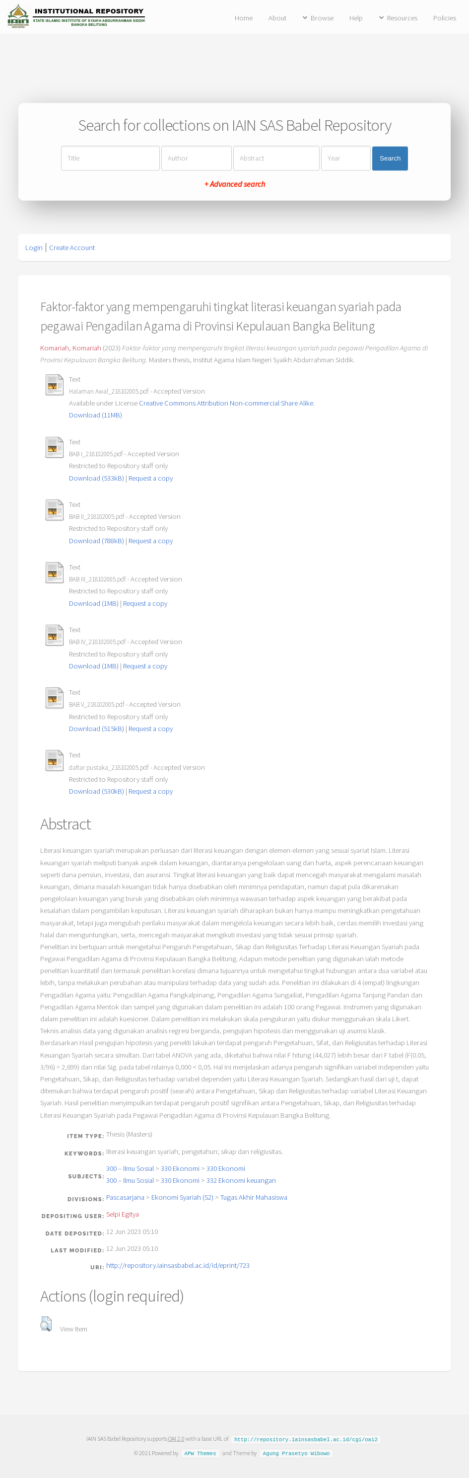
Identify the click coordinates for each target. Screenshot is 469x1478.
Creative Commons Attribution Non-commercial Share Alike (226, 403)
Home (244, 17)
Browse (322, 17)
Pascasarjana (125, 1197)
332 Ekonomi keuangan (241, 1180)
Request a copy (151, 478)
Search (390, 158)
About (277, 17)
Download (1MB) (94, 603)
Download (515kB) (96, 728)
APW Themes (200, 1452)
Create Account (72, 247)
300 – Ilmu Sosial (130, 1168)
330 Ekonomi (180, 1168)
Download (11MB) (95, 415)
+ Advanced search (234, 184)
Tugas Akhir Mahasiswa (253, 1197)
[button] (46, 1323)
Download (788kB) (96, 540)
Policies (444, 17)
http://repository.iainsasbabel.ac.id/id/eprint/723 (178, 1265)
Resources (402, 17)
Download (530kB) (96, 791)
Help (356, 17)
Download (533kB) (96, 478)
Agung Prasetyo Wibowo (296, 1452)
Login (34, 247)
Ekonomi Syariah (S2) (182, 1197)
